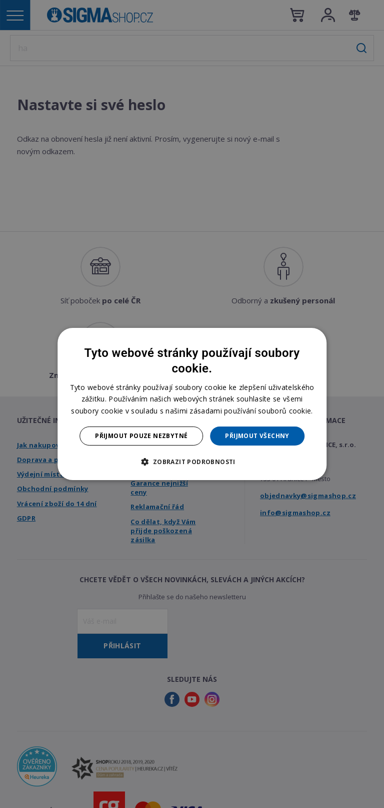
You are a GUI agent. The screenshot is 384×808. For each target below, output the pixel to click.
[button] (191, 462)
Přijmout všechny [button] (257, 436)
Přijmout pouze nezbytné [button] (141, 436)
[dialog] (192, 404)
